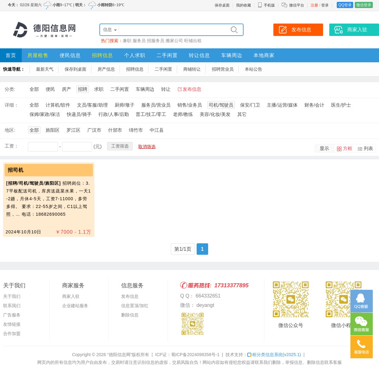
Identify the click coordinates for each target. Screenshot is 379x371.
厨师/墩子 (125, 105)
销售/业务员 (189, 105)
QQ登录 (345, 5)
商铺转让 (192, 69)
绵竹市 (136, 130)
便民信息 (70, 55)
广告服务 (12, 314)
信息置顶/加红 (134, 305)
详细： (12, 105)
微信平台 (296, 5)
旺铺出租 (193, 40)
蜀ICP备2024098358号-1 (195, 354)
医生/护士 (341, 105)
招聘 (82, 89)
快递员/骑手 (79, 114)
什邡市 (115, 130)
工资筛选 (120, 146)
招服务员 (155, 40)
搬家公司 (174, 40)
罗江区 (73, 130)
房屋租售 (37, 55)
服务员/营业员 (156, 105)
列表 (368, 148)
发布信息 (192, 89)
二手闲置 (167, 55)
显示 (324, 148)
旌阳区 (53, 130)
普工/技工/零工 (151, 114)
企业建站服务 (75, 305)
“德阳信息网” (119, 354)
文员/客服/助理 (92, 105)
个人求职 (134, 55)
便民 (50, 89)
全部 (34, 89)
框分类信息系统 (274, 354)
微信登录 (363, 5)
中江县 (157, 130)
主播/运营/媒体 (282, 105)
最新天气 (44, 69)
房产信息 (106, 69)
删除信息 (130, 314)
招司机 (16, 170)
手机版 (266, 5)
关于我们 (12, 296)
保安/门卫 (250, 105)
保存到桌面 (75, 69)
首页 (11, 55)
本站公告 (253, 69)
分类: (10, 89)
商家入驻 (71, 296)
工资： (12, 145)
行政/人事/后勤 (113, 114)
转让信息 (199, 55)
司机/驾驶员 (221, 105)
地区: (10, 130)
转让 (166, 89)
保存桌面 (222, 5)
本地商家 (264, 55)
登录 (325, 5)
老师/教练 (183, 114)
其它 (242, 114)
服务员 (139, 40)
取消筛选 (147, 146)
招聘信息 (102, 55)
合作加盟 (12, 333)
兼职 (127, 40)
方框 (347, 148)
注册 (314, 5)
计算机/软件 (58, 105)
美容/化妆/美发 (215, 114)
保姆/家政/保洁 (45, 114)
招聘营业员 (223, 69)
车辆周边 (231, 55)
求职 (98, 89)
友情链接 (12, 324)
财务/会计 (314, 105)
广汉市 (94, 130)
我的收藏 (243, 5)
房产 (66, 89)
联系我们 (12, 305)
